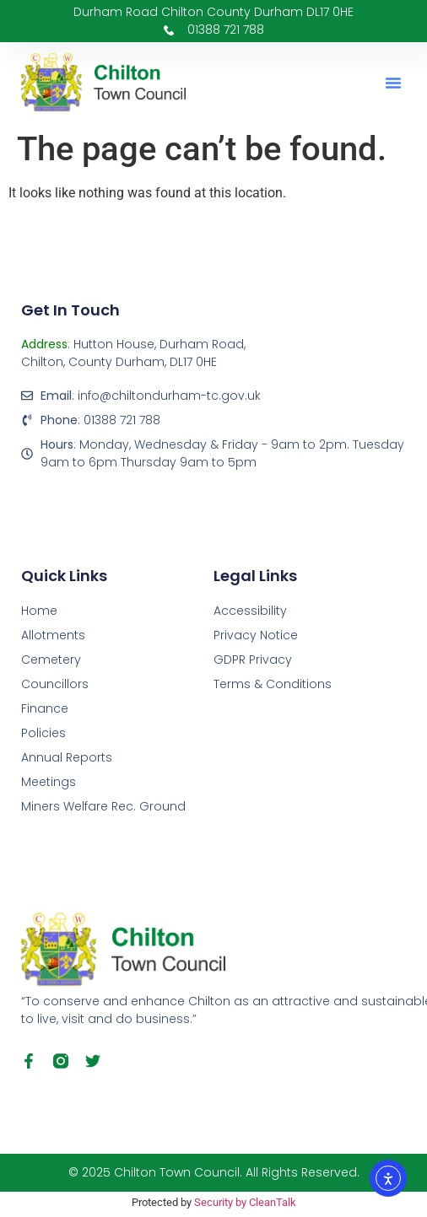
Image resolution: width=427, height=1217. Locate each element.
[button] (393, 82)
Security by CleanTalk (245, 1202)
